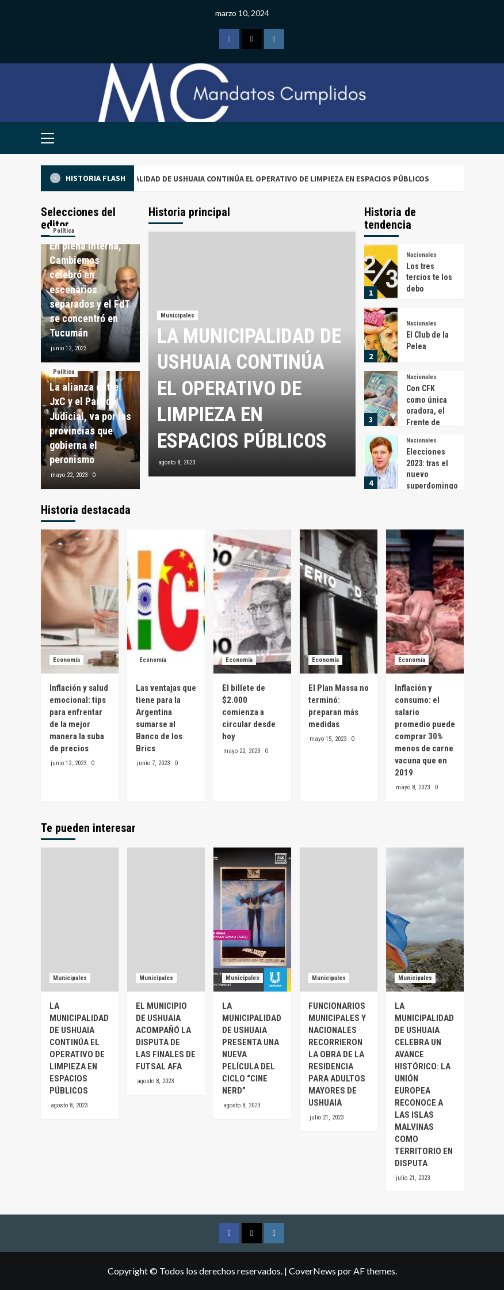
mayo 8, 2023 (413, 787)
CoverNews (312, 1270)
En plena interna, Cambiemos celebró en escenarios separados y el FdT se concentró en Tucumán (89, 289)
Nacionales (421, 255)
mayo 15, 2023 (328, 739)
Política (63, 230)
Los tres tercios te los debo (429, 277)
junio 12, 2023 (68, 348)
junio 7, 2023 (153, 763)
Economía (66, 660)
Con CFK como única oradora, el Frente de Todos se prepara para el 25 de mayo (430, 422)
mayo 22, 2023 (69, 475)
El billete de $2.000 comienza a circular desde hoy (249, 712)
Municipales (177, 315)
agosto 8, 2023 (176, 462)
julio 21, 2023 (326, 1117)
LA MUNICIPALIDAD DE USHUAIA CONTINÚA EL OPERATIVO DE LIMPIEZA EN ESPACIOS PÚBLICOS (281, 179)
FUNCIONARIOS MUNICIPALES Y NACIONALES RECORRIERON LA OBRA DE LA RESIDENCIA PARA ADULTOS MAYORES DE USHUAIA (337, 1054)
